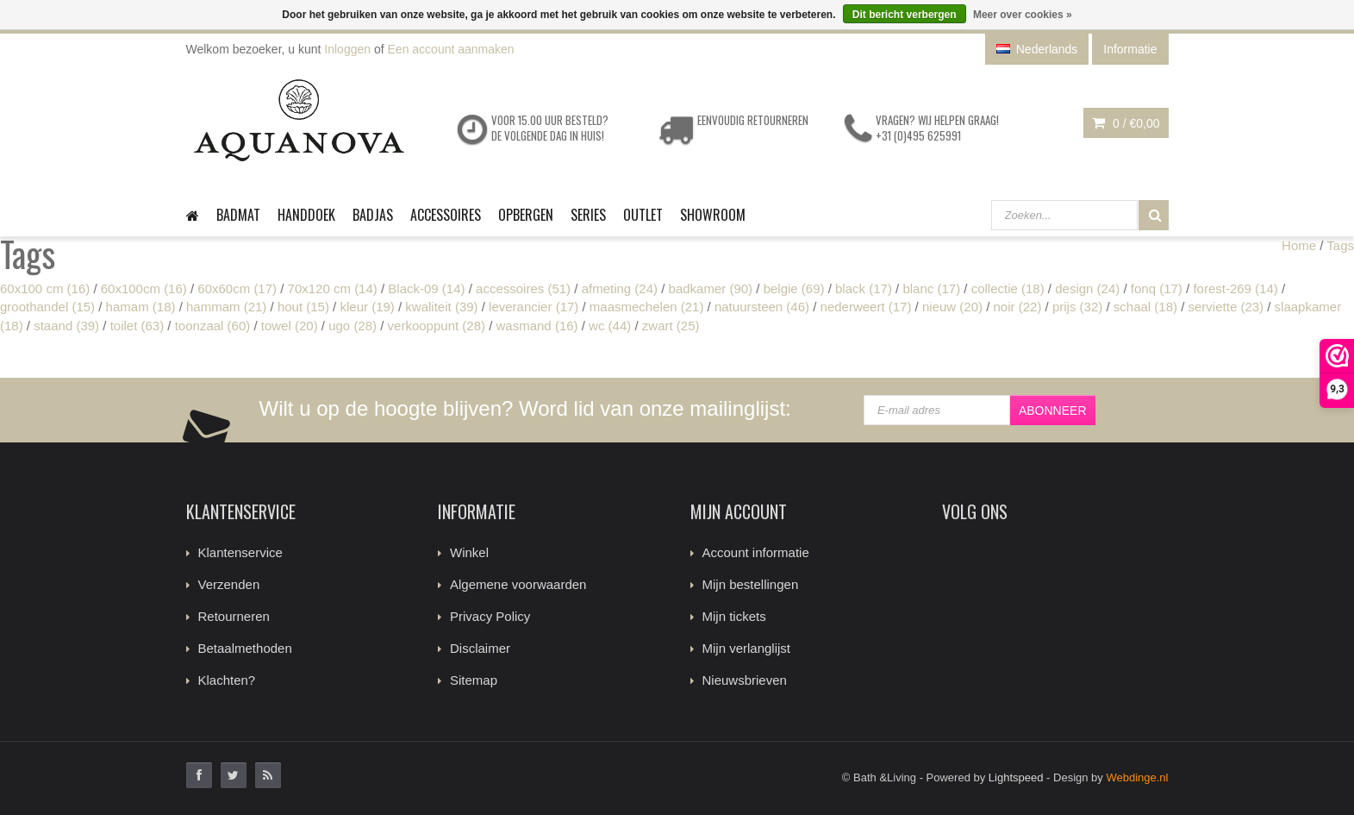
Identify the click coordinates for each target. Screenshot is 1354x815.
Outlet (643, 214)
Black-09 (426, 288)
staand (66, 325)
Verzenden (229, 584)
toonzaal (213, 325)
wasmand (537, 325)
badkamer (711, 288)
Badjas (373, 214)
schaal (1145, 306)
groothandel (47, 306)
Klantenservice (240, 552)
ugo (352, 325)
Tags (1340, 245)
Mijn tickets (734, 616)
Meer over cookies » (1022, 15)
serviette (1226, 306)
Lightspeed (1016, 777)
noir (1018, 306)
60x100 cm (45, 288)
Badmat (238, 214)
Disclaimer (480, 648)
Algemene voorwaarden (518, 584)
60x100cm (144, 288)
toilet (137, 325)
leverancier (533, 306)
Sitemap (473, 680)
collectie (1008, 288)
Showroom (713, 214)
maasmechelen (647, 306)
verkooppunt (436, 325)
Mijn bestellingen (750, 584)
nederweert (866, 306)
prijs (1077, 306)
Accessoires (445, 214)
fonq (1156, 288)
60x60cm (237, 288)
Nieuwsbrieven (744, 680)
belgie (794, 288)
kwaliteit (441, 306)
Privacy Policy (490, 616)
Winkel (469, 552)
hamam (141, 306)
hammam (226, 306)
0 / (1125, 123)
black (863, 288)
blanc (931, 288)
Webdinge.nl (1137, 777)
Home (1299, 245)
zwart (671, 325)
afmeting (620, 288)
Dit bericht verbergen (904, 15)
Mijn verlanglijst (746, 648)
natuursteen (761, 306)
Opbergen (525, 214)
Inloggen (347, 49)
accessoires (523, 288)
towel (289, 325)
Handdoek (306, 214)
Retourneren (234, 616)
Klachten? (227, 680)
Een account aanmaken (451, 49)
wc (610, 325)
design (1087, 288)
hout (303, 306)
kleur (367, 306)
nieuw (952, 306)
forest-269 (1235, 288)
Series (588, 214)
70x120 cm (332, 288)
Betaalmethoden (245, 648)
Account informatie (755, 552)
